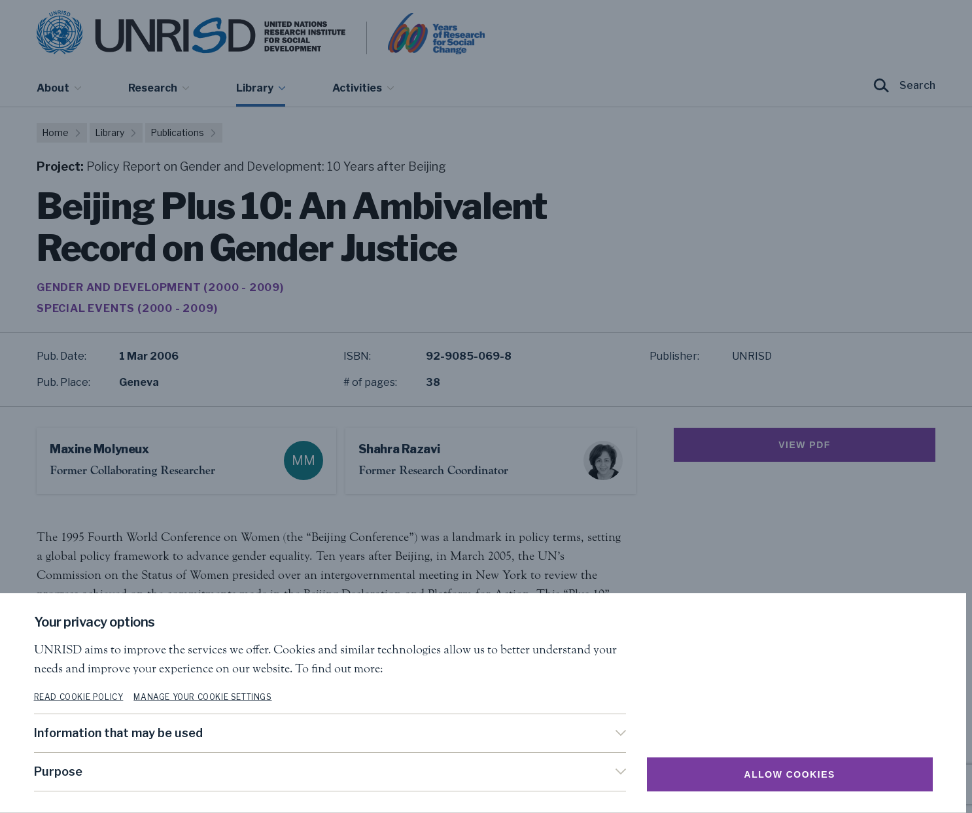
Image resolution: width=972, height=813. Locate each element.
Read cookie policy (81, 697)
